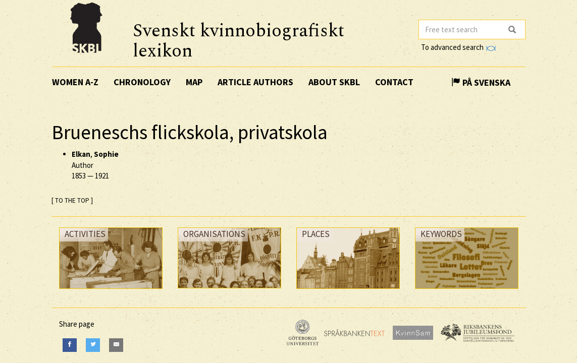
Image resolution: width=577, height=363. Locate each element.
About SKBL (334, 82)
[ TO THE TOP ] (72, 200)
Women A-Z (75, 82)
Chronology (142, 82)
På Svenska (480, 82)
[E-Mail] (116, 345)
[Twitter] (93, 345)
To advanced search (458, 47)
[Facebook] (70, 345)
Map (194, 82)
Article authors (255, 82)
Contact (394, 82)
